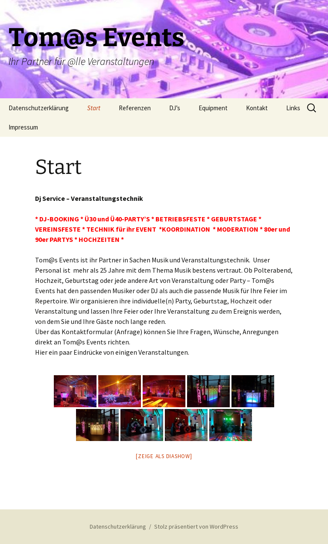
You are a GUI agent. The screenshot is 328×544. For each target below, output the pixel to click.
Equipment (213, 108)
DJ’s (174, 108)
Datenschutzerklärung (39, 108)
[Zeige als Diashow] (164, 456)
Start (93, 108)
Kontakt (257, 108)
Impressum (23, 127)
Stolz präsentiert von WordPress (196, 526)
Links (293, 108)
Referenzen (135, 108)
